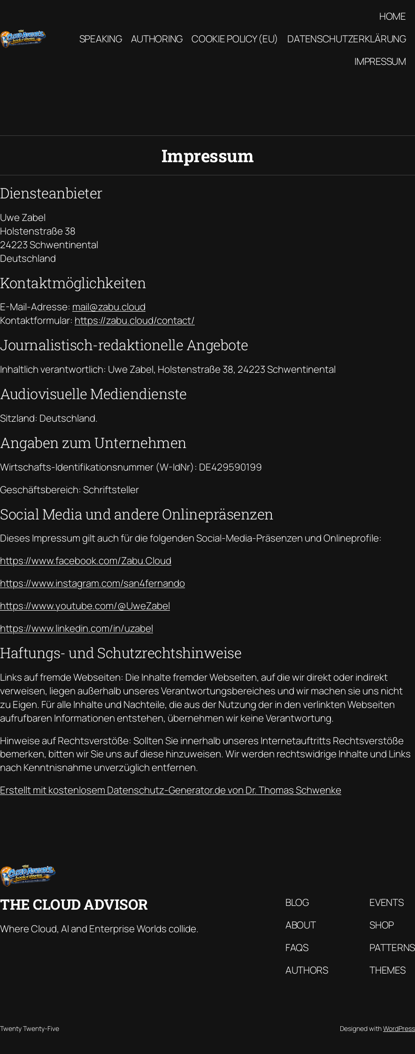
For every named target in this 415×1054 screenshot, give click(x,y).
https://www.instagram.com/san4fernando (92, 583)
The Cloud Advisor (74, 904)
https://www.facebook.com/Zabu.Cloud (85, 560)
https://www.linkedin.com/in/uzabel (76, 628)
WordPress (399, 1028)
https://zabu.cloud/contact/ (135, 320)
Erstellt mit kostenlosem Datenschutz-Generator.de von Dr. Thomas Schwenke (170, 789)
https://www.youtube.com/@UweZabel (85, 605)
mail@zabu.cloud (109, 306)
